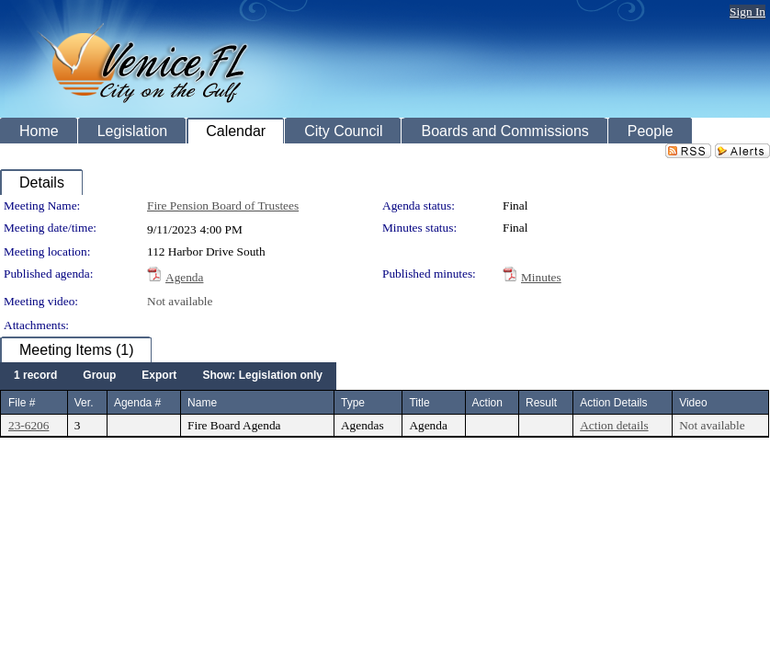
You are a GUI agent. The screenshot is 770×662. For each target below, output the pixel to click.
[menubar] (168, 376)
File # (21, 402)
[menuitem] (35, 376)
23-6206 (28, 425)
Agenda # (137, 402)
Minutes (541, 277)
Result (541, 402)
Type (353, 402)
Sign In (747, 11)
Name (202, 402)
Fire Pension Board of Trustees (223, 205)
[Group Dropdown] (99, 376)
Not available (179, 301)
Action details (614, 425)
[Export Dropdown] (158, 376)
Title (419, 402)
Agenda (184, 277)
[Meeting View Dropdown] (262, 376)
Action (487, 402)
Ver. (84, 402)
